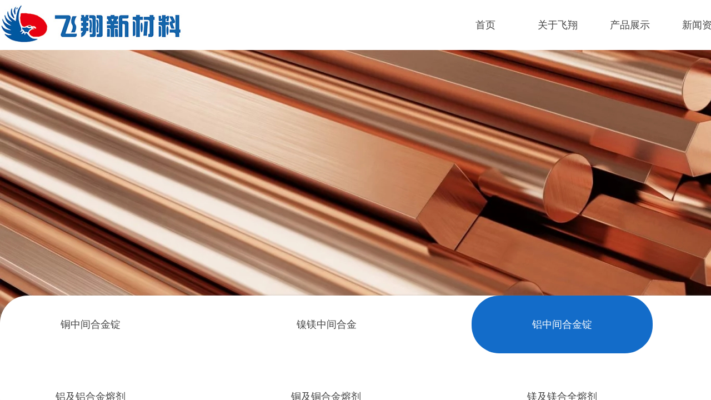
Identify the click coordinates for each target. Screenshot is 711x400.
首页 (485, 25)
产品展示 (630, 25)
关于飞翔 (558, 25)
